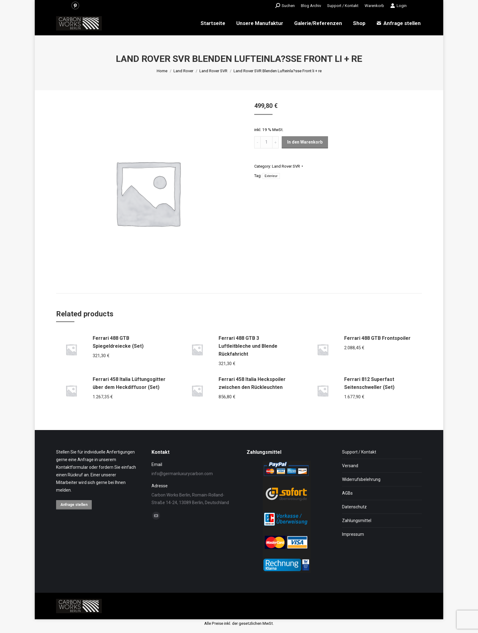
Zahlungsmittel (356, 520)
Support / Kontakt (359, 452)
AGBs (347, 493)
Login (398, 5)
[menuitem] (311, 6)
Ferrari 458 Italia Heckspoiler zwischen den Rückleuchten (252, 383)
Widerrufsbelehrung (361, 479)
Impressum (353, 534)
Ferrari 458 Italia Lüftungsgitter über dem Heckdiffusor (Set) (129, 383)
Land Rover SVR (286, 166)
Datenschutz (354, 506)
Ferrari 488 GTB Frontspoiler (377, 338)
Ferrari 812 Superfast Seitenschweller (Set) (369, 383)
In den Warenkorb (305, 142)
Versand (350, 465)
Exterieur (271, 176)
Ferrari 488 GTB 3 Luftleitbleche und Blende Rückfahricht (248, 346)
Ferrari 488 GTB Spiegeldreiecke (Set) (118, 342)
